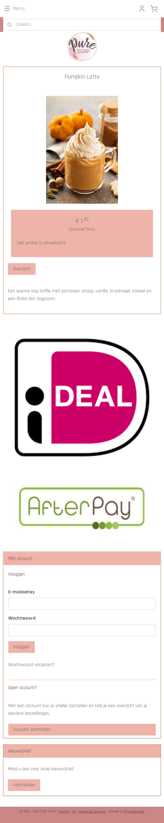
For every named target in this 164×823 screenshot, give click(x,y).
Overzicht (22, 269)
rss (74, 811)
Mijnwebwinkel (134, 811)
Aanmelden (24, 785)
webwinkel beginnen (92, 811)
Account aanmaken (32, 729)
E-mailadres (21, 592)
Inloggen (21, 647)
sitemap (64, 811)
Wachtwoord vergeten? (31, 665)
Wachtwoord (22, 618)
